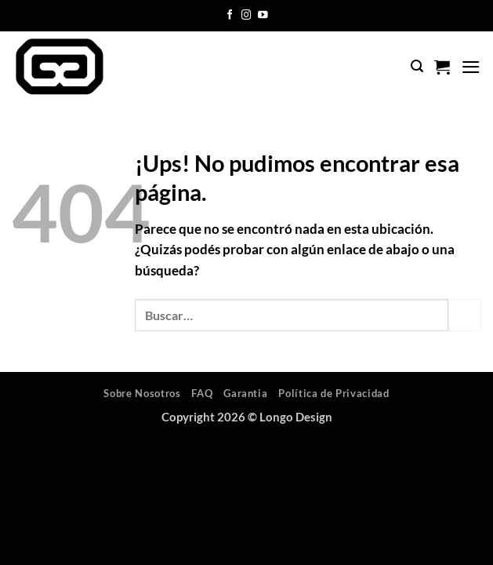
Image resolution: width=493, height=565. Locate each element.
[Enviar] (464, 315)
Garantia (245, 393)
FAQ (201, 393)
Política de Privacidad (333, 393)
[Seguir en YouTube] (263, 15)
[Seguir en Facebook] (230, 15)
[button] (417, 66)
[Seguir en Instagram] (246, 15)
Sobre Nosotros (141, 393)
